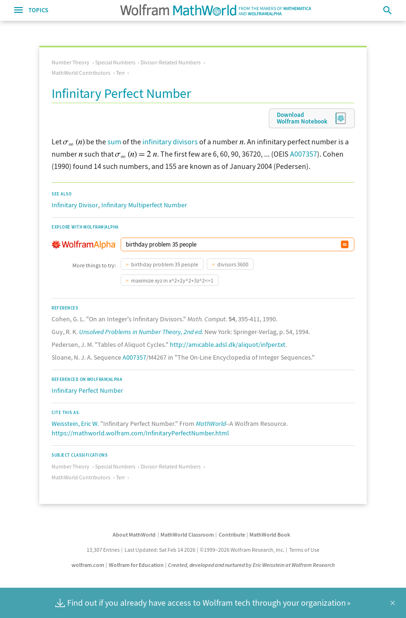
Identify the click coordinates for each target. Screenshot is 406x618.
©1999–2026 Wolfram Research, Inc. (242, 549)
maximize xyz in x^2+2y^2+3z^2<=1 (172, 280)
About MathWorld (134, 534)
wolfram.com (87, 564)
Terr (120, 72)
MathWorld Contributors (81, 72)
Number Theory (70, 62)
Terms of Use (304, 549)
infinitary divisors (170, 141)
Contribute (232, 534)
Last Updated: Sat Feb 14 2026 (159, 549)
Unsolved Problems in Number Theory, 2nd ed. (141, 331)
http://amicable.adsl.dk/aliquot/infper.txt (227, 344)
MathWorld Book (269, 534)
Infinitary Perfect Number (87, 390)
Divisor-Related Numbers (171, 62)
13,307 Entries (103, 549)
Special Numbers (115, 62)
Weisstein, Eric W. (75, 423)
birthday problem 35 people (164, 264)
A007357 (303, 154)
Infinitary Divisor (75, 205)
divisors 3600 (232, 264)
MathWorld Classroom (187, 534)
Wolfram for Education (136, 564)
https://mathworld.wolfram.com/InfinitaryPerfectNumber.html (140, 433)
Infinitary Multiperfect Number (144, 205)
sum (114, 141)
